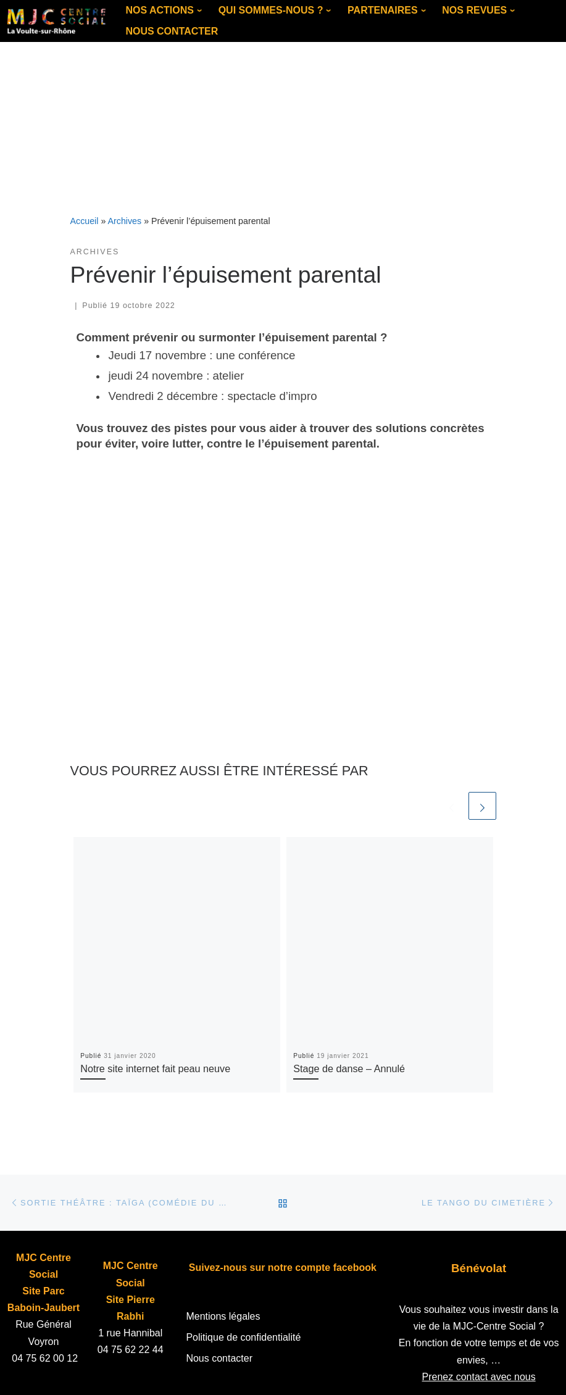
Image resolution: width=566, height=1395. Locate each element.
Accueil (84, 221)
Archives (125, 221)
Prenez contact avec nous (479, 1377)
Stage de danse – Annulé (349, 1068)
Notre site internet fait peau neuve (155, 1068)
